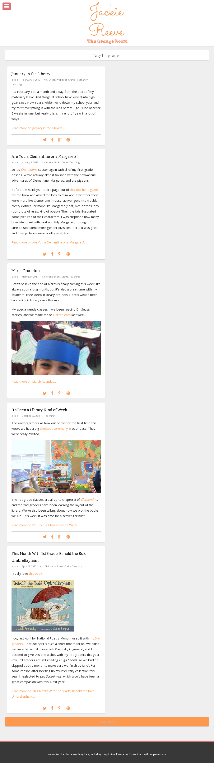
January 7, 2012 (30, 162)
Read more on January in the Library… (38, 128)
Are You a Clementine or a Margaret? (43, 156)
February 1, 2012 (31, 79)
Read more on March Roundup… (34, 381)
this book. (35, 573)
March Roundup (25, 271)
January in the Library (30, 74)
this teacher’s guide (84, 189)
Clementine (89, 499)
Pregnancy (82, 79)
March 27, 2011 (30, 276)
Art (45, 79)
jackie (14, 79)
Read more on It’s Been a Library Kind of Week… (46, 525)
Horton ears (62, 314)
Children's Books (57, 79)
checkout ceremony (54, 428)
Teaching (16, 84)
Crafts (71, 79)
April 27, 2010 (29, 565)
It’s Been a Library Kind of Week (39, 410)
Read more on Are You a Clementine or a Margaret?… (49, 242)
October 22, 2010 (31, 415)
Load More (107, 722)
